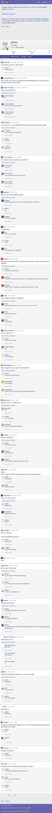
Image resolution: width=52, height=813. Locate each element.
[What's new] (50, 2)
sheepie (5, 435)
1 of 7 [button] (3, 795)
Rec (4, 227)
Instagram (12, 14)
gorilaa (7, 67)
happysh (6, 192)
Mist (4, 672)
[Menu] (2, 2)
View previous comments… (9, 93)
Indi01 (5, 469)
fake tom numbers (9, 637)
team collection (32, 7)
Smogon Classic (6, 805)
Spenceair (6, 62)
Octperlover (7, 495)
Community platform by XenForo (15, 811)
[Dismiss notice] (49, 7)
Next (10, 795)
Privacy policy (15, 808)
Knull (5, 295)
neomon (6, 748)
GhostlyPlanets (8, 78)
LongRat (6, 530)
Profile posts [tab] (5, 56)
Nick (4, 706)
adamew (6, 259)
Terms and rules (5, 808)
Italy (15, 45)
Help (21, 808)
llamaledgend (7, 365)
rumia (5, 764)
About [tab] (29, 56)
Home (25, 808)
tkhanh (5, 600)
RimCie (5, 565)
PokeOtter (6, 122)
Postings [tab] (23, 56)
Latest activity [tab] (14, 56)
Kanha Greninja (8, 87)
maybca (5, 722)
